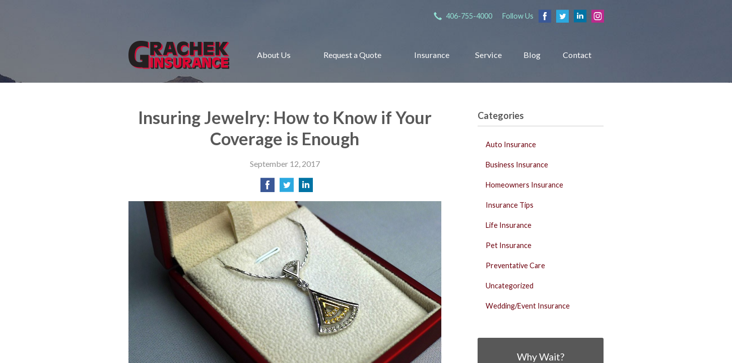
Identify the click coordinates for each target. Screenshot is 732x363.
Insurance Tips (510, 205)
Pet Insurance (508, 245)
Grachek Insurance (178, 55)
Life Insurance (508, 225)
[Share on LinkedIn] (306, 188)
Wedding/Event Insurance (528, 305)
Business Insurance (517, 164)
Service (488, 54)
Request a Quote (352, 54)
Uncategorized (510, 285)
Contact (577, 54)
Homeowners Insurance (524, 184)
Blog (532, 54)
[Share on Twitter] (287, 188)
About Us (274, 54)
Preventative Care (515, 265)
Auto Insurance (511, 144)
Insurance (431, 54)
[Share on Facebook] (267, 188)
